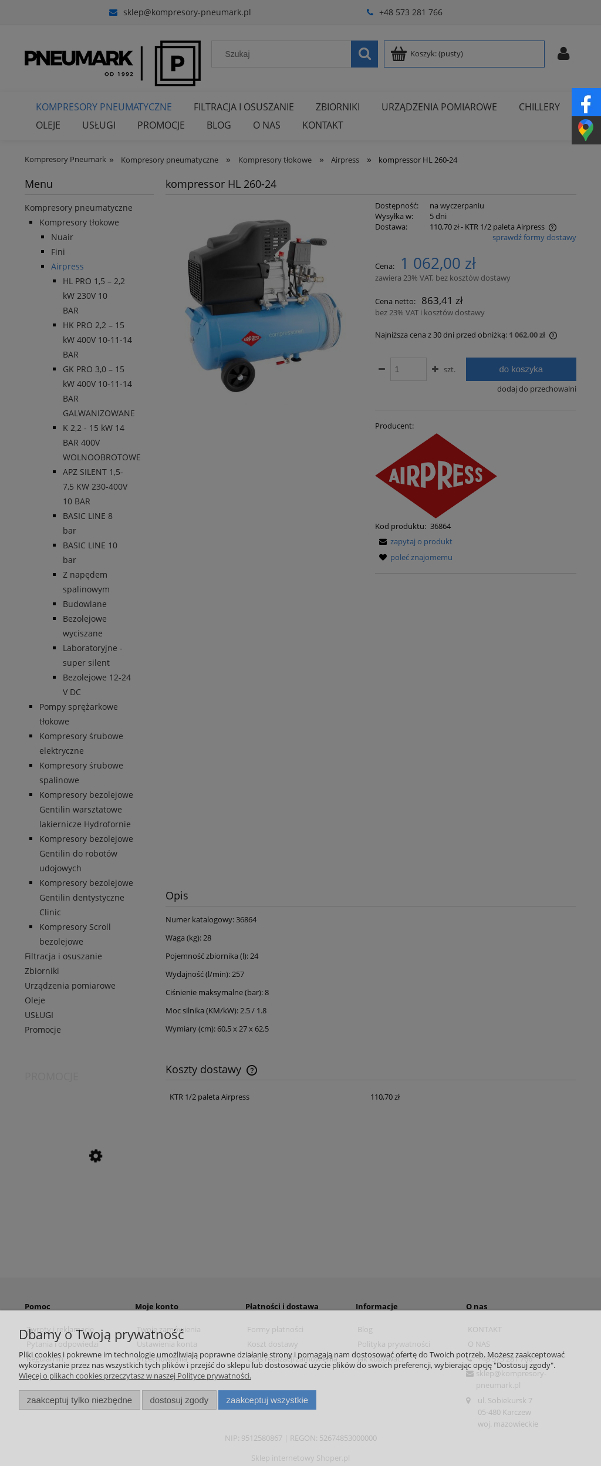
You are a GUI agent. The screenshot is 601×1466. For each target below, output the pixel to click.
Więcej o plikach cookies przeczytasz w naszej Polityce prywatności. (135, 1375)
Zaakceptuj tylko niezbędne (79, 1400)
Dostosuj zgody (179, 1400)
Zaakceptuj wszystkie (267, 1400)
